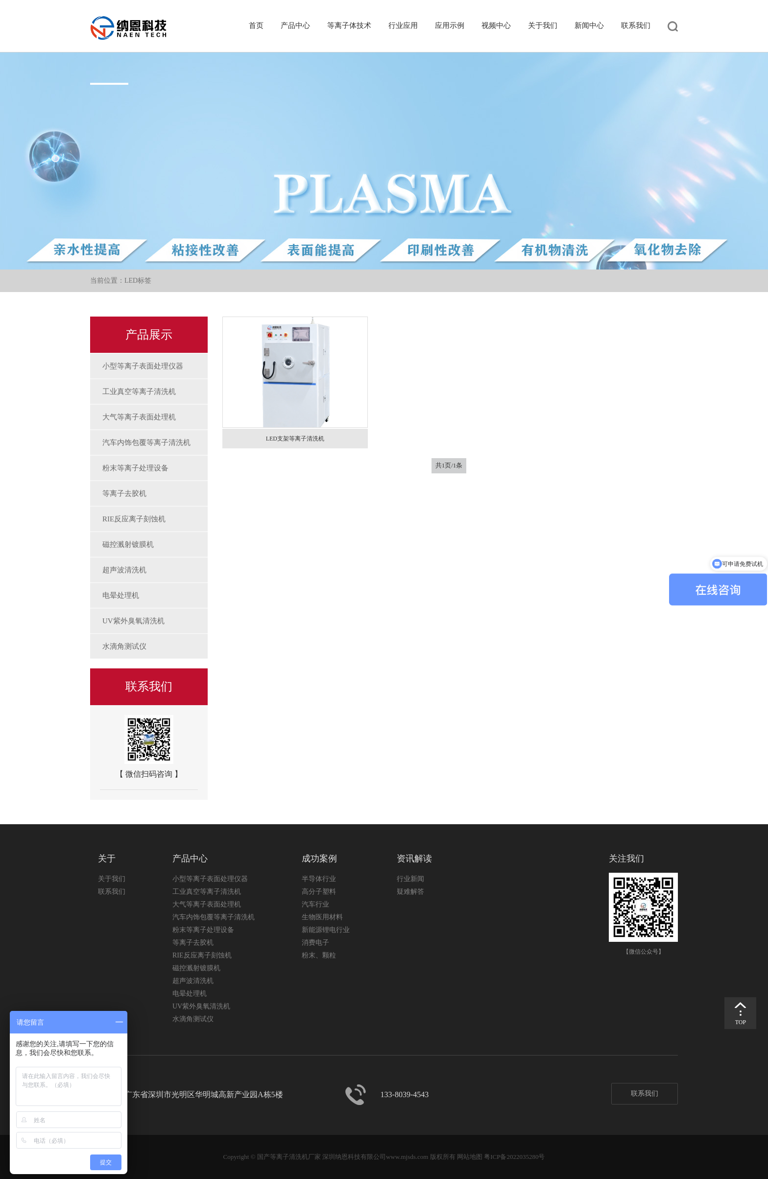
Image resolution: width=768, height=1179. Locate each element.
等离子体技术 (349, 25)
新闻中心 (589, 25)
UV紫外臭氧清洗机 (133, 621)
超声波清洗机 (124, 570)
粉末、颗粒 (319, 955)
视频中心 (496, 25)
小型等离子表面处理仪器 (142, 366)
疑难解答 (410, 891)
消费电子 (315, 942)
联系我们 (635, 25)
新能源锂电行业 (326, 929)
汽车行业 (315, 904)
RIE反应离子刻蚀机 (134, 519)
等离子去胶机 (124, 493)
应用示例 (449, 25)
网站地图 (469, 1156)
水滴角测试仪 (124, 646)
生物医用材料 (322, 917)
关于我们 (542, 25)
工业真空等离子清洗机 (139, 391)
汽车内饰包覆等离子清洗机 (146, 442)
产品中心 (295, 25)
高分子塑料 (319, 891)
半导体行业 (319, 879)
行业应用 (403, 25)
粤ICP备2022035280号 (514, 1156)
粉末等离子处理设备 (135, 468)
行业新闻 (410, 879)
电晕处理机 (120, 595)
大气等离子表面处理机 (139, 417)
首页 (256, 25)
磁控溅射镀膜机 (128, 544)
